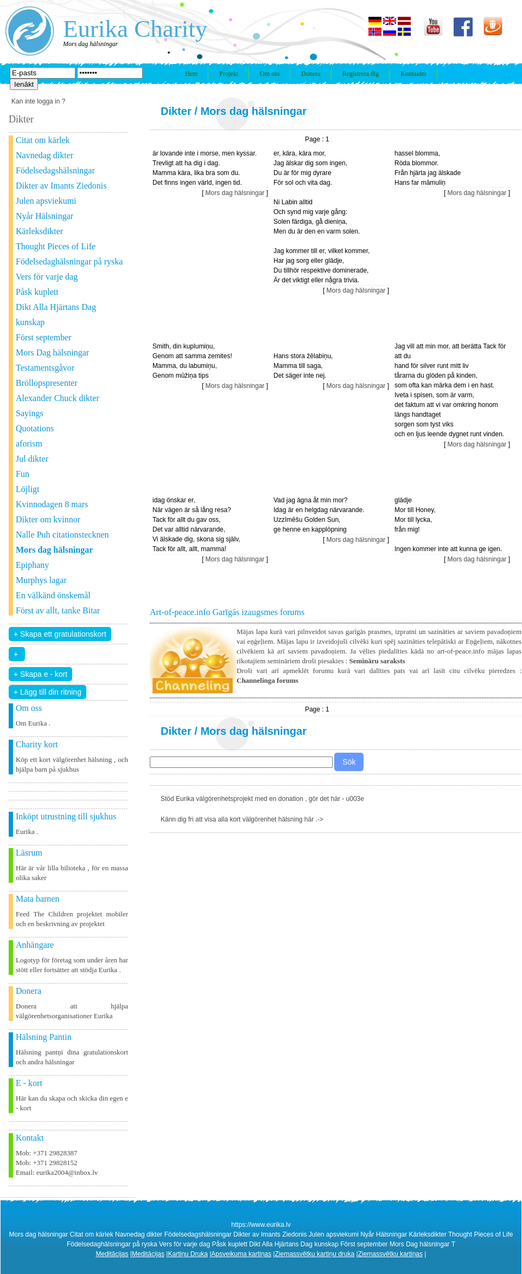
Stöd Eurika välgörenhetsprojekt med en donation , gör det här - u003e (262, 799)
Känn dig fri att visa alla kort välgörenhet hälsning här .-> (242, 819)
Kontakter (413, 73)
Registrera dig (360, 73)
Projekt (228, 73)
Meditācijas (112, 1254)
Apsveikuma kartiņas (241, 1254)
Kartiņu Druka (187, 1254)
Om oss (269, 73)
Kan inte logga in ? (38, 101)
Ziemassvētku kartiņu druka (314, 1254)
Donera (310, 73)
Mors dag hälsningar (253, 111)
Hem (191, 73)
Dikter (176, 111)
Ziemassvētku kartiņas (390, 1254)
